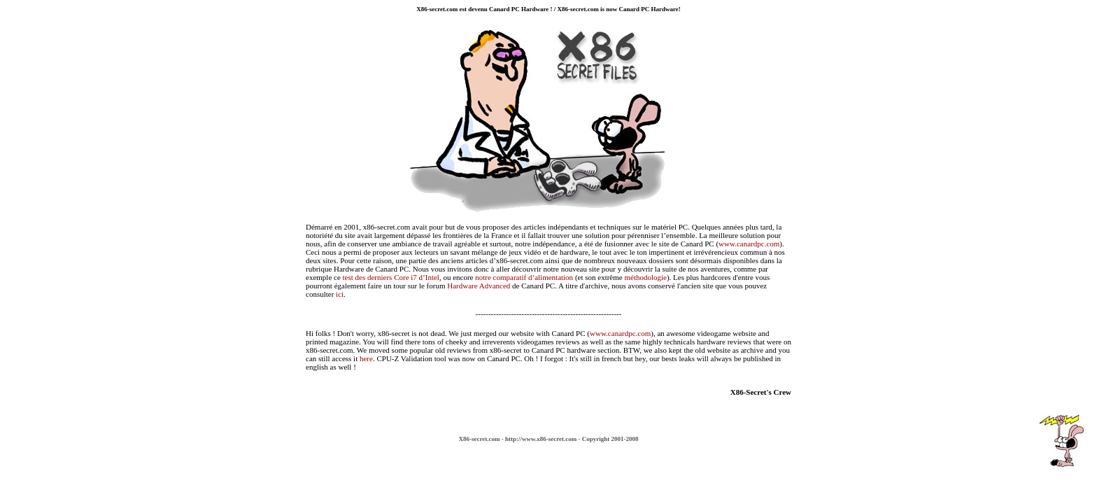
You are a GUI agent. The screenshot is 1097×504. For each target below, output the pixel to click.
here (366, 358)
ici (340, 294)
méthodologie (645, 277)
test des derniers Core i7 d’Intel (391, 277)
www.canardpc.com (749, 243)
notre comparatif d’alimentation (524, 277)
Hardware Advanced (478, 285)
